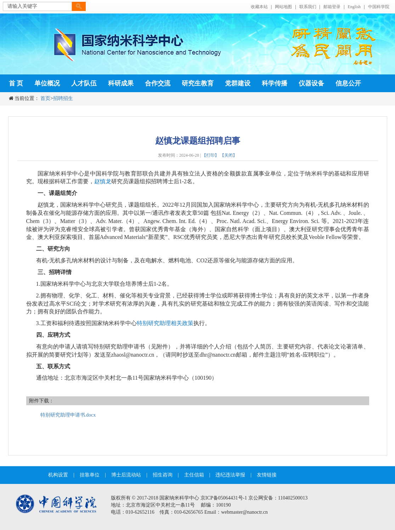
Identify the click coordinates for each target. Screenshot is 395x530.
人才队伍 (84, 83)
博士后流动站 (126, 475)
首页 (45, 98)
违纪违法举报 (230, 475)
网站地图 (283, 6)
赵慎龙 (102, 181)
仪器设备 (311, 83)
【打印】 (210, 155)
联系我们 (307, 6)
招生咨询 (163, 475)
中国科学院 (378, 6)
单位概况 (47, 83)
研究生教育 (198, 83)
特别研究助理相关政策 (165, 323)
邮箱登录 (331, 6)
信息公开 (348, 83)
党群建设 (237, 83)
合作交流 (157, 83)
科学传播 (274, 83)
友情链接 (267, 475)
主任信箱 (194, 475)
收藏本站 (259, 6)
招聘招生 (63, 98)
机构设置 (58, 475)
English (354, 6)
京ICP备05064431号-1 (224, 498)
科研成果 (121, 83)
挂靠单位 (90, 475)
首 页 (16, 83)
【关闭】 (228, 155)
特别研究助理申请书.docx (68, 415)
